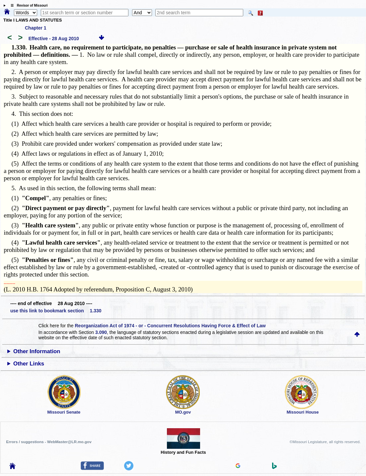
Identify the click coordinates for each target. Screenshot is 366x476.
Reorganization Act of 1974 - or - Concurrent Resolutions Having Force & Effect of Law (170, 325)
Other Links (28, 363)
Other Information (36, 351)
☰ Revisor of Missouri (27, 5)
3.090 (101, 332)
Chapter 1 (35, 28)
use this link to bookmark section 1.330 (56, 310)
